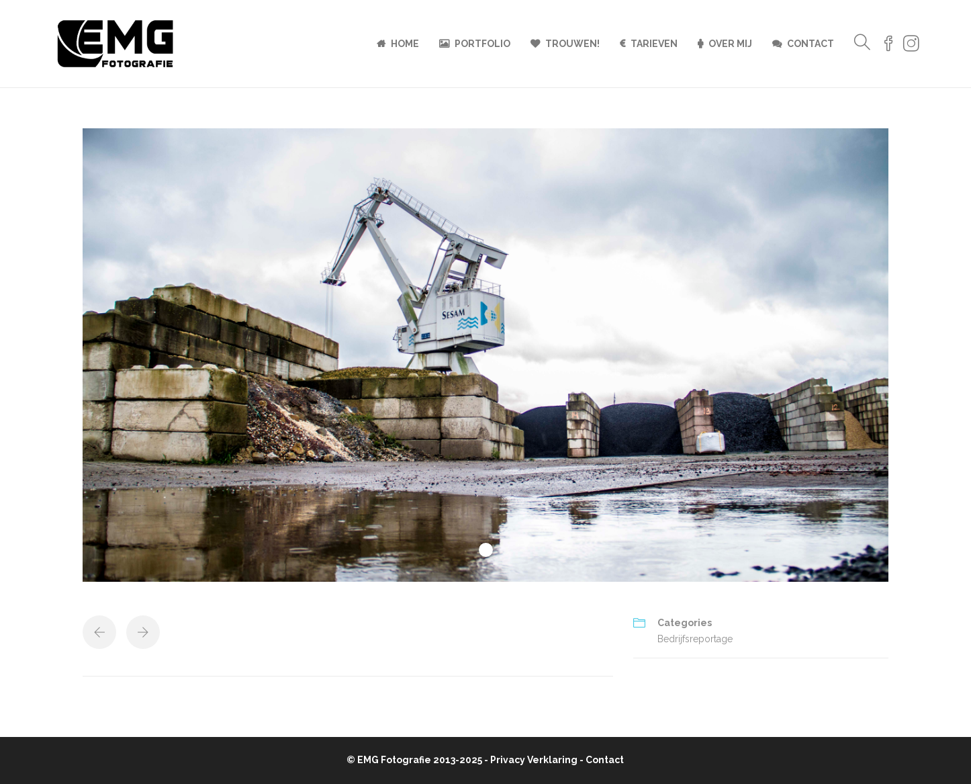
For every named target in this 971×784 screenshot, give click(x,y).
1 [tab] (486, 550)
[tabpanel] (485, 355)
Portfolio (482, 43)
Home (405, 43)
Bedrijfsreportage (695, 639)
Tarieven (654, 43)
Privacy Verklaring (533, 759)
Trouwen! (572, 43)
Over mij (730, 43)
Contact (810, 43)
